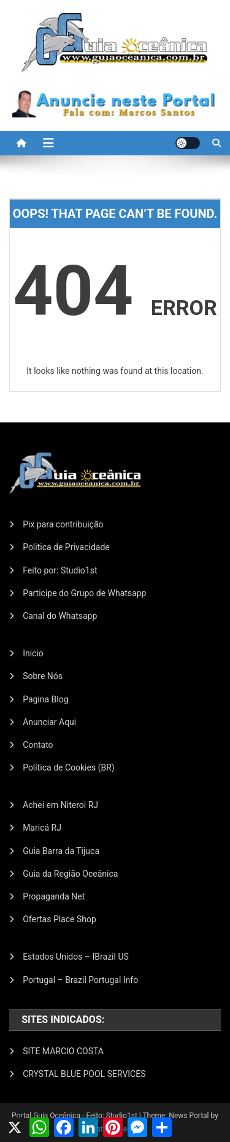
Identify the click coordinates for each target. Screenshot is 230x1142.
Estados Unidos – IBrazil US (76, 956)
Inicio (33, 653)
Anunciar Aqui (49, 722)
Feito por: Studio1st (60, 570)
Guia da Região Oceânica (70, 874)
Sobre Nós (43, 676)
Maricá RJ (42, 828)
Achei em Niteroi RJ (60, 805)
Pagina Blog (45, 699)
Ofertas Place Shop (59, 919)
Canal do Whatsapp (60, 616)
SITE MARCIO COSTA (63, 1051)
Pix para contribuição (63, 524)
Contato (38, 745)
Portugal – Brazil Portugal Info (80, 980)
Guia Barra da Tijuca (61, 851)
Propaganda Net (54, 896)
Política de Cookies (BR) (69, 767)
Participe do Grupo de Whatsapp (84, 593)
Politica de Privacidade (66, 547)
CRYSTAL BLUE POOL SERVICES (84, 1074)
